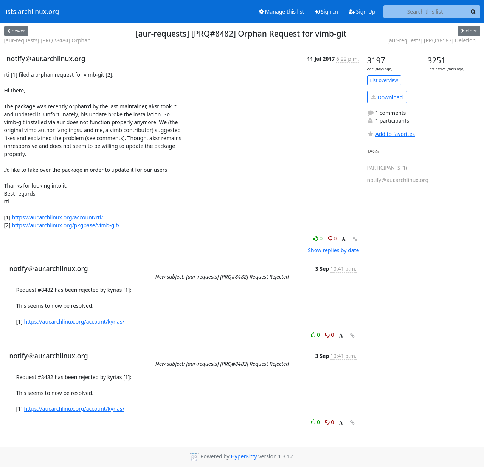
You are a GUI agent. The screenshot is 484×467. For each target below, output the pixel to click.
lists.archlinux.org (31, 11)
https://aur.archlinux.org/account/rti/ (57, 217)
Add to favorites (391, 133)
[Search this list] (425, 11)
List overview (384, 80)
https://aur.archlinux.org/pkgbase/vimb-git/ (65, 225)
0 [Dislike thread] (332, 238)
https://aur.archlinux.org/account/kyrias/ (74, 321)
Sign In (326, 11)
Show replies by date (333, 250)
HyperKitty (244, 456)
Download (387, 97)
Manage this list (281, 11)
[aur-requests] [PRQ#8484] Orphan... (49, 40)
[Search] (473, 11)
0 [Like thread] (318, 238)
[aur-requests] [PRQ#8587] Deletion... (433, 40)
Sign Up (362, 11)
